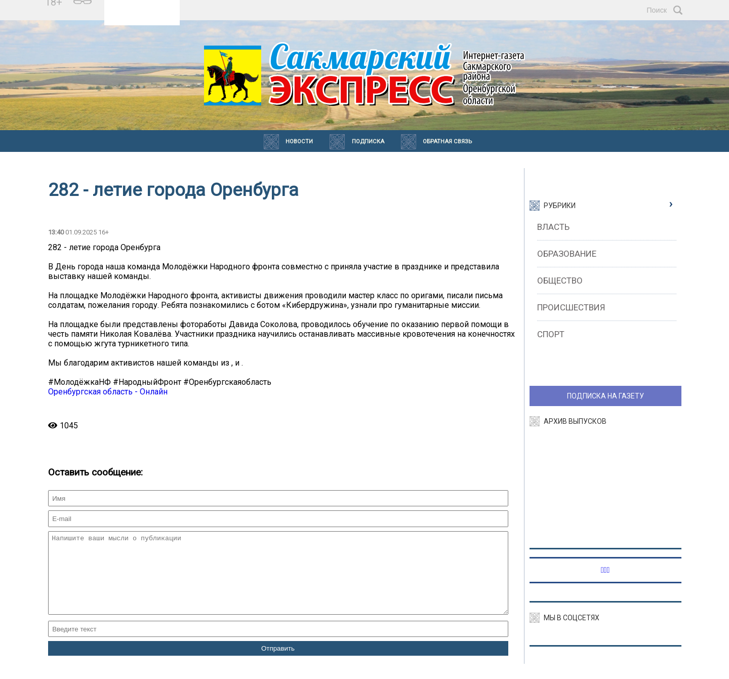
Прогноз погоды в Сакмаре (142, 5)
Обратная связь (447, 141)
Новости (299, 141)
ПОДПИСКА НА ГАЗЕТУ (605, 396)
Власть (553, 227)
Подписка (368, 141)
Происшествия (571, 307)
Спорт (550, 334)
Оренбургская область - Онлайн (108, 391)
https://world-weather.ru (142, 14)
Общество (560, 280)
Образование (566, 254)
